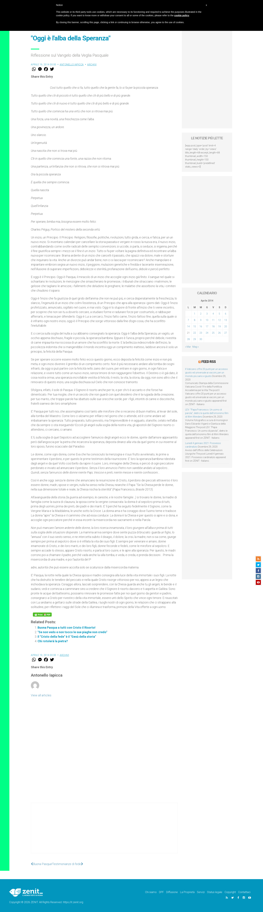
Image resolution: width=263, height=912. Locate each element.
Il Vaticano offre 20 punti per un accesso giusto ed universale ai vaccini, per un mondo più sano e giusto (206, 372)
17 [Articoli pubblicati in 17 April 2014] (207, 326)
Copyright (230, 892)
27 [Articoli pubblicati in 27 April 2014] (225, 332)
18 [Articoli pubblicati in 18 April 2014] (213, 326)
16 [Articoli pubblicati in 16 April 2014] (200, 326)
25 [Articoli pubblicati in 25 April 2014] (213, 332)
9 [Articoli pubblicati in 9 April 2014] (200, 320)
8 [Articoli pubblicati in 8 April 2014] (194, 320)
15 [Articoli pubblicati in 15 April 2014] (194, 326)
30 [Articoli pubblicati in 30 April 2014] (200, 339)
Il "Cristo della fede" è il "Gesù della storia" (67, 636)
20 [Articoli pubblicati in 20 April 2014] (225, 326)
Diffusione (172, 892)
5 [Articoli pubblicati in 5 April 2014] (219, 313)
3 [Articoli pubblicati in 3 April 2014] (207, 313)
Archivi (92, 64)
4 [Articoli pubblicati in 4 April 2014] (213, 313)
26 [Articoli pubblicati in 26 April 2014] (219, 332)
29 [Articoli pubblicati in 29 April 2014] (194, 339)
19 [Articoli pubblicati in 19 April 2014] (219, 326)
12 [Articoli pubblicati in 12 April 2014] (219, 320)
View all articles (41, 695)
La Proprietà (187, 892)
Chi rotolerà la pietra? (53, 641)
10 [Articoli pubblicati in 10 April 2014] (207, 320)
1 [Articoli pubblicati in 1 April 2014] (194, 313)
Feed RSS (208, 362)
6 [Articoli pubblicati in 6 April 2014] (225, 313)
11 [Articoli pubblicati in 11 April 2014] (213, 320)
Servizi (201, 892)
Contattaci (244, 892)
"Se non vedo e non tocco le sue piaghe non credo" (72, 632)
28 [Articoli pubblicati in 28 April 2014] (188, 339)
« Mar (188, 346)
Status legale (214, 892)
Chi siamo (151, 892)
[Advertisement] (104, 831)
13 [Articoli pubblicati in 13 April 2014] (225, 320)
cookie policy (181, 15)
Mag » (195, 346)
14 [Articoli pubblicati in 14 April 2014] (188, 326)
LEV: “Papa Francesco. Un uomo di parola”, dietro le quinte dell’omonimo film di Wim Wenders (206, 413)
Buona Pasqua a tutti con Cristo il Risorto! (66, 627)
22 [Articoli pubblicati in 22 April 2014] (194, 332)
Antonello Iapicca (72, 64)
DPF (161, 892)
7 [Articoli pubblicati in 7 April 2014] (188, 320)
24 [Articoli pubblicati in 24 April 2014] (207, 332)
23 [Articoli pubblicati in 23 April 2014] (200, 332)
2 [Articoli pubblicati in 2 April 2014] (200, 313)
